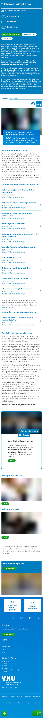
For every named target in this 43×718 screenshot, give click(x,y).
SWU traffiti (4, 668)
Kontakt (3, 644)
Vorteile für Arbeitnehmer (32, 605)
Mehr (11, 460)
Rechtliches (4, 696)
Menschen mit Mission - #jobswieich (12, 605)
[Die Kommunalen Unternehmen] (11, 680)
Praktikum (4, 307)
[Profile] (33, 103)
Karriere (3, 652)
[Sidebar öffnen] (4, 714)
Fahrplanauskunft (5, 646)
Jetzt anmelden (8, 634)
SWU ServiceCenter (6, 662)
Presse (3, 649)
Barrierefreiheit (27, 696)
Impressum (19, 696)
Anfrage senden (10, 568)
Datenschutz (12, 696)
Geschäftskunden (14, 98)
